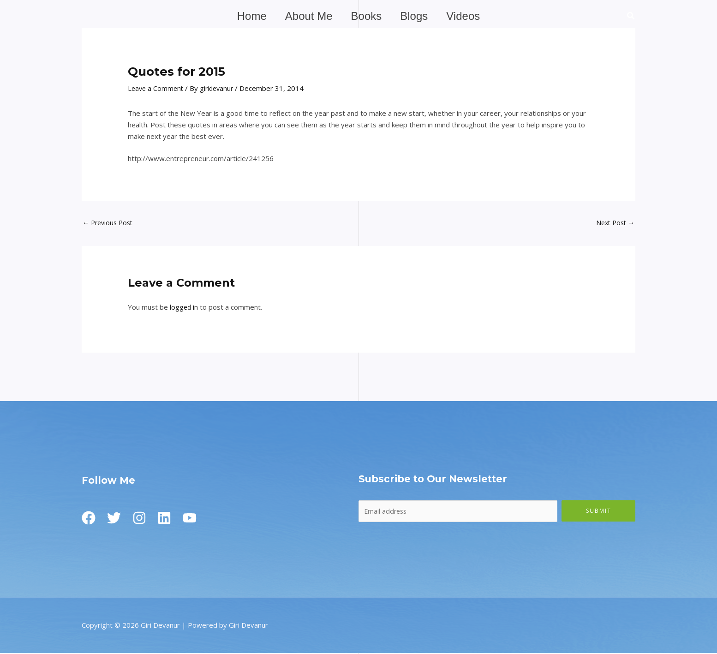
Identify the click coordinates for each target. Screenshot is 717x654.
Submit (598, 511)
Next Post (613, 223)
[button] (631, 16)
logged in (184, 307)
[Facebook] (89, 519)
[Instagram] (144, 519)
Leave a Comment (156, 88)
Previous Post (110, 223)
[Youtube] (199, 519)
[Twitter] (116, 519)
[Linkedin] (172, 519)
